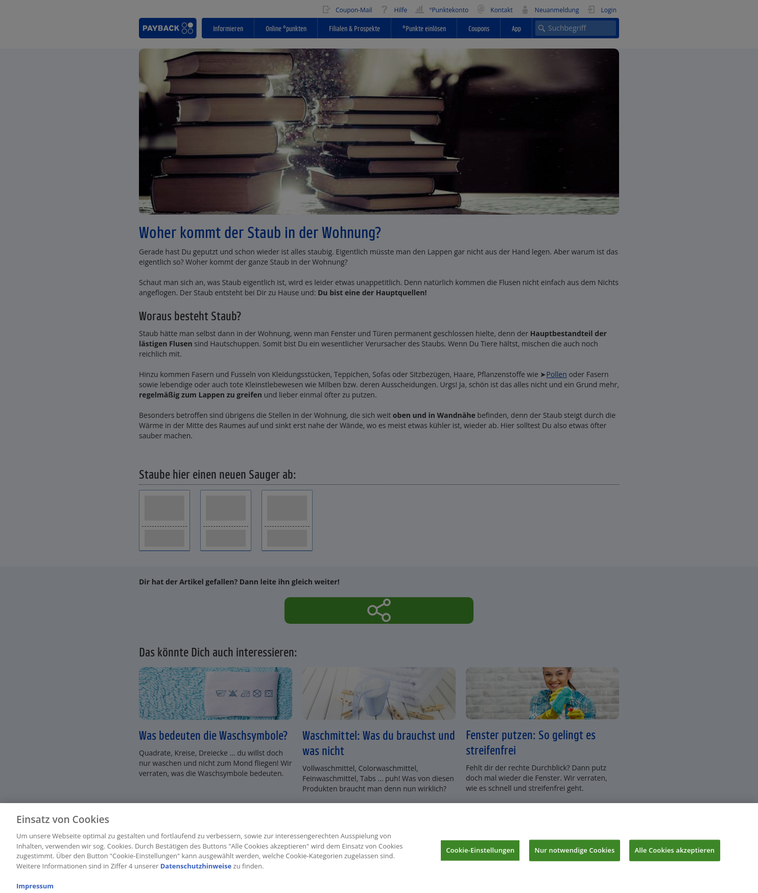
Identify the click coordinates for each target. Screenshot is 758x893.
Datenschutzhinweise (196, 870)
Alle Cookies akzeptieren (675, 854)
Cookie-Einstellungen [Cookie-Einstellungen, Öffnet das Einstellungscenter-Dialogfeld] (480, 854)
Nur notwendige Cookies (575, 854)
